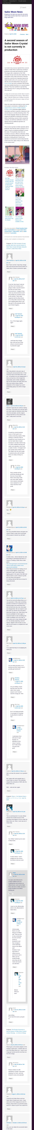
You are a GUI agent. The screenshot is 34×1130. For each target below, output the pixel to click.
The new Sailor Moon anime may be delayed (9, 218)
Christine (8, 1122)
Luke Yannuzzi (10, 260)
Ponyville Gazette (22, 0)
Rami (7, 405)
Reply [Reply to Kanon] (11, 1022)
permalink (13, 233)
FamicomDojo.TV (13, 0)
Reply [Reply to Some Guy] (9, 392)
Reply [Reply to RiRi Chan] (9, 653)
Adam (25, 231)
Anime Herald (8, 83)
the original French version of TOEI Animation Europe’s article (16, 107)
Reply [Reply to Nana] (9, 1057)
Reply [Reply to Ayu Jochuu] (13, 490)
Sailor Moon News (7, 3)
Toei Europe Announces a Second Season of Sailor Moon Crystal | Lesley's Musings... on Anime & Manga (16, 1031)
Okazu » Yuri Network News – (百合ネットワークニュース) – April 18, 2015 (16, 798)
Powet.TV (5, 0)
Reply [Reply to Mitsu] (9, 629)
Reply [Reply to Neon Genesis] (11, 308)
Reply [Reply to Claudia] (9, 1109)
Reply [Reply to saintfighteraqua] (9, 538)
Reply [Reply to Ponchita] (9, 513)
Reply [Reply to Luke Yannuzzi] (9, 272)
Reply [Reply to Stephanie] (9, 826)
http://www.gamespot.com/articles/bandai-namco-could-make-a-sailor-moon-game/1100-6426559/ (17, 565)
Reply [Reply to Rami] (9, 420)
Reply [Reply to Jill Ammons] (11, 1078)
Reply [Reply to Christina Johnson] (13, 697)
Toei (21, 231)
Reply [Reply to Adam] (11, 893)
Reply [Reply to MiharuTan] (11, 460)
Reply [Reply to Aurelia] (9, 791)
